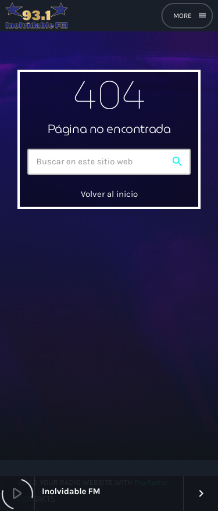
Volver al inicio (109, 194)
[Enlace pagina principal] (36, 15)
